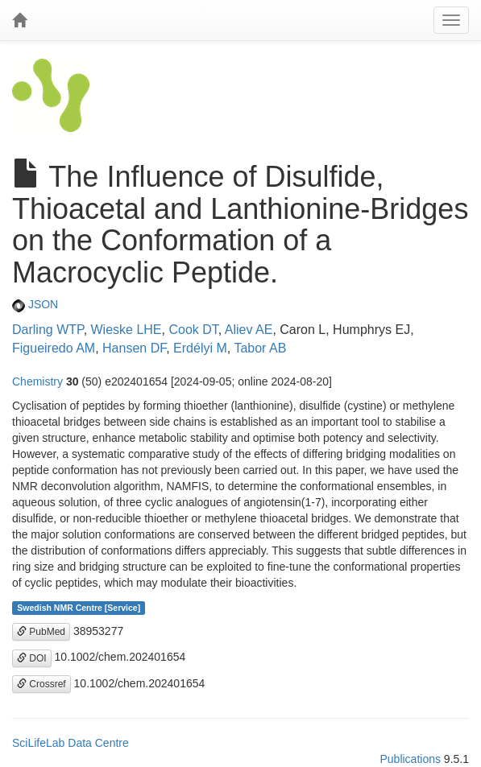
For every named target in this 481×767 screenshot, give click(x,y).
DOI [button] (32, 658)
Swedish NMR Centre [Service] (78, 607)
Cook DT (193, 329)
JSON (35, 304)
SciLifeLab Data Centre (70, 742)
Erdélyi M (200, 348)
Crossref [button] (41, 684)
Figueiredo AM (53, 348)
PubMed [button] (41, 631)
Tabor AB (260, 348)
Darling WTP (48, 329)
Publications (410, 759)
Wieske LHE (126, 329)
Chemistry (37, 381)
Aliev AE (249, 329)
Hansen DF (134, 348)
